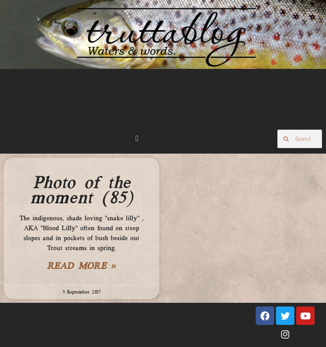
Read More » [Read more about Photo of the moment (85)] (82, 267)
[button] (136, 138)
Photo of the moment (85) (81, 191)
